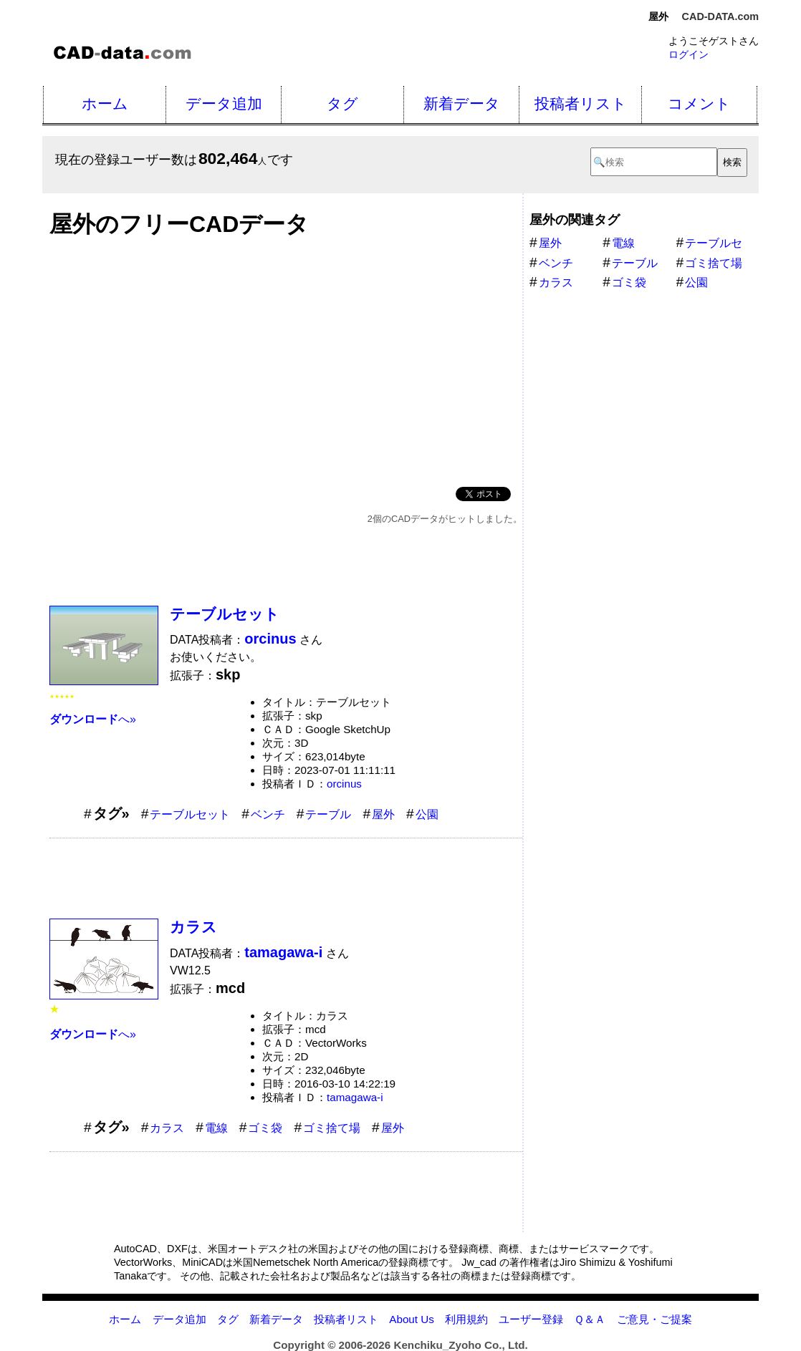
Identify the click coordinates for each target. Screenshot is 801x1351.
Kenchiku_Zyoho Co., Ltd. (460, 1345)
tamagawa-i (355, 1097)
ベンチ (268, 814)
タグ (342, 103)
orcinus (344, 784)
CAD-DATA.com (720, 16)
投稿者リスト (580, 103)
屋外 (383, 814)
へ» (92, 719)
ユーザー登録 (531, 1319)
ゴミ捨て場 (331, 1128)
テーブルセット (224, 614)
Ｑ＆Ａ (589, 1319)
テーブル (328, 814)
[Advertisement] (285, 358)
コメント (699, 103)
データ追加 (224, 103)
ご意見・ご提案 (654, 1319)
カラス (193, 927)
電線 (216, 1128)
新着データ (461, 103)
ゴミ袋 (265, 1128)
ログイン (688, 54)
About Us (411, 1319)
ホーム (105, 103)
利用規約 (466, 1319)
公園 (427, 814)
